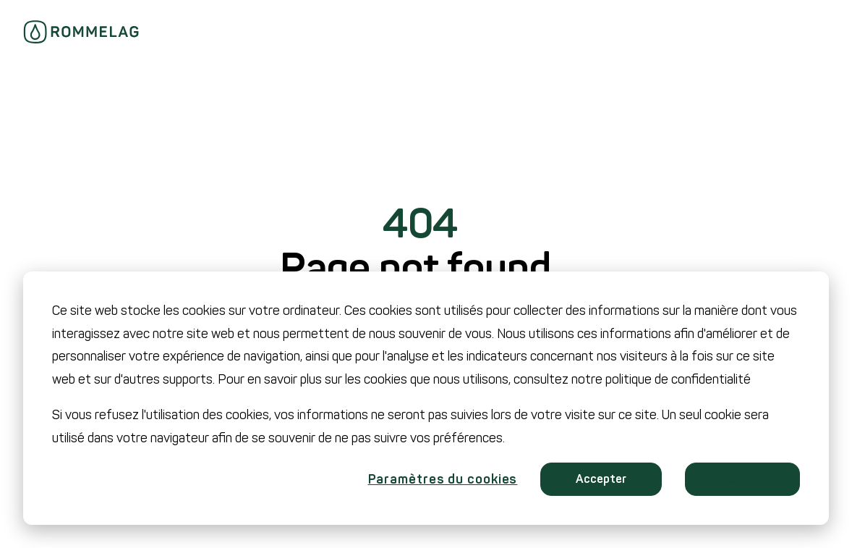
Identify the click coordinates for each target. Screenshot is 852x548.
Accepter (601, 479)
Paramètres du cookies (443, 479)
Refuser (742, 479)
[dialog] (426, 398)
